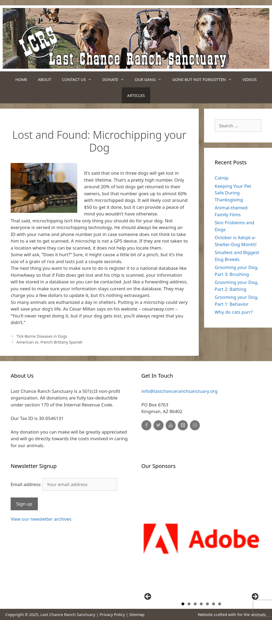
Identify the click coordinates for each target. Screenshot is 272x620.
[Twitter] (158, 425)
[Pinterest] (183, 425)
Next (255, 597)
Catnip (222, 178)
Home (21, 79)
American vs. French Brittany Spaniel (49, 342)
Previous (148, 597)
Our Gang (151, 79)
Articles (136, 95)
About (44, 79)
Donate (115, 79)
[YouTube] (171, 425)
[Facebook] (146, 425)
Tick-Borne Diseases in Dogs (42, 336)
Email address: (64, 484)
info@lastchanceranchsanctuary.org (179, 391)
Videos (249, 79)
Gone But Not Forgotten (204, 79)
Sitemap (137, 614)
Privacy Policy (112, 614)
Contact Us (79, 79)
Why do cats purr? (234, 312)
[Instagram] (195, 425)
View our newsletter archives (41, 519)
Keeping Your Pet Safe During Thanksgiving (233, 193)
